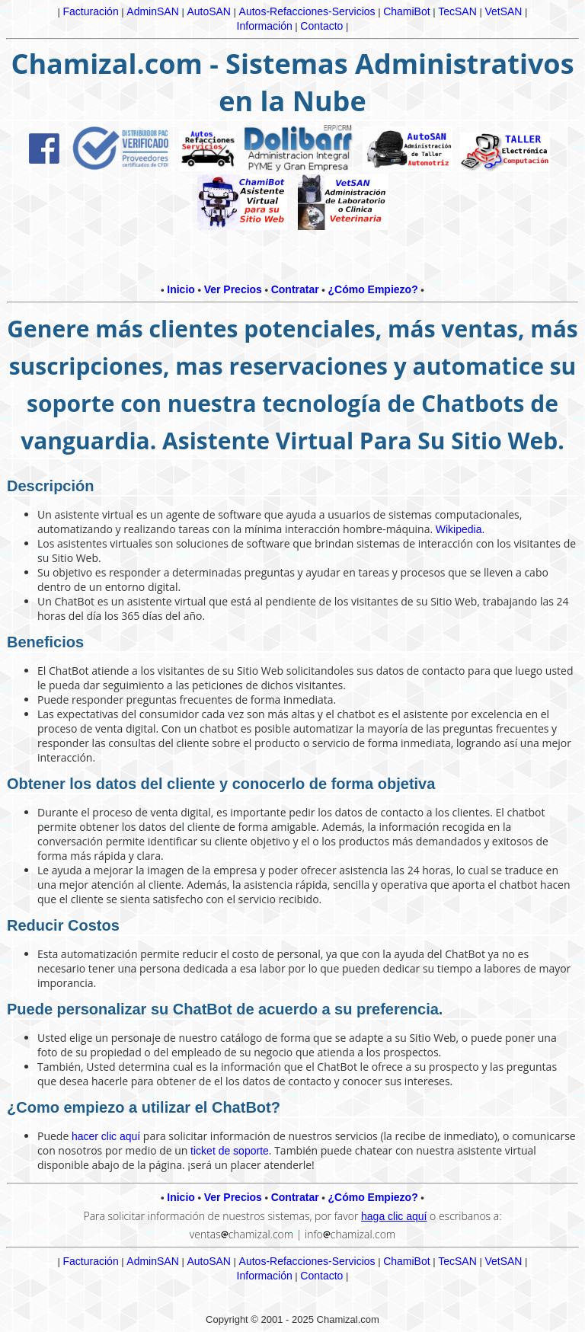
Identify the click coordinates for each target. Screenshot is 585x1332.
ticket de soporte (229, 1151)
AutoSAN (209, 11)
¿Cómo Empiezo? (372, 289)
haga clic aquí (394, 1216)
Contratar (295, 289)
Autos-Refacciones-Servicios (307, 11)
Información (264, 26)
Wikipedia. (460, 529)
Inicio (181, 289)
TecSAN (457, 11)
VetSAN (503, 11)
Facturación (91, 11)
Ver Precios (233, 289)
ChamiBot (406, 11)
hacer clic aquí (106, 1136)
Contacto (321, 26)
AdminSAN (152, 11)
